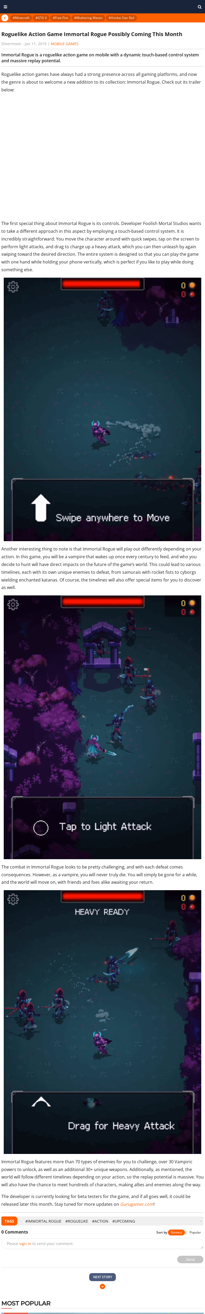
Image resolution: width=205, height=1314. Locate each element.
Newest (176, 1232)
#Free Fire (60, 17)
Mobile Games (64, 43)
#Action (100, 1221)
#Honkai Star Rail (121, 17)
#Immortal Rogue (43, 1221)
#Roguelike (76, 1221)
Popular (195, 1232)
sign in (25, 1243)
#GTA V (41, 17)
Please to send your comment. (40, 1243)
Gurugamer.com (136, 1204)
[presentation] (20, 1221)
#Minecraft (21, 17)
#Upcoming (123, 1221)
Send (190, 1259)
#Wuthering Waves (88, 17)
